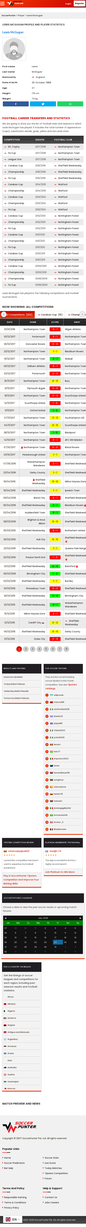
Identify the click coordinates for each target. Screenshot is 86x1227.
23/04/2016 (9, 472)
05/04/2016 (9, 505)
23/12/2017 (9, 351)
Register (79, 3)
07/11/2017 (9, 417)
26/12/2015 (9, 595)
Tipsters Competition (56, 1173)
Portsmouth (38, 336)
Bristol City (39, 497)
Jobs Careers (52, 1202)
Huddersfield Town (35, 512)
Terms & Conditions (15, 1202)
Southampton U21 (74, 417)
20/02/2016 (9, 557)
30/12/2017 (9, 336)
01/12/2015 (9, 638)
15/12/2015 (9, 613)
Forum (48, 1178)
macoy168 (54, 702)
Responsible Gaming (15, 1197)
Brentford (71, 566)
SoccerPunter (9, 15)
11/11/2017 (9, 410)
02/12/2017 (9, 373)
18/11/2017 (10, 395)
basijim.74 (53, 851)
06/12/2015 (9, 631)
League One (13, 159)
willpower (54, 695)
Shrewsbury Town (35, 588)
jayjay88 (53, 723)
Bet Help (8, 1168)
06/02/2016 (9, 573)
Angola (9, 1025)
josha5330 (54, 737)
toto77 (52, 751)
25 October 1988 (41, 82)
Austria (9, 1074)
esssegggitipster (58, 808)
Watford (60, 184)
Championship (14, 171)
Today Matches (53, 1168)
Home (7, 1157)
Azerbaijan (11, 1081)
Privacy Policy (11, 1207)
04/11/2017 (9, 425)
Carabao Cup (13, 165)
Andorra (10, 1018)
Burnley (69, 581)
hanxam (53, 801)
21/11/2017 (10, 388)
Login (68, 3)
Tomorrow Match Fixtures (16, 698)
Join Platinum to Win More (60, 872)
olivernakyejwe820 (16, 851)
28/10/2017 (9, 432)
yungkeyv (54, 779)
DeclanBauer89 (57, 772)
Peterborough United (33, 454)
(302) (17, 314)
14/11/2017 (9, 403)
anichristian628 (57, 709)
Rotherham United (75, 530)
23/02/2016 (10, 548)
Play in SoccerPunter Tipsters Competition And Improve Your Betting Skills (21, 879)
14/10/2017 (9, 439)
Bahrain (9, 1088)
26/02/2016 (9, 539)
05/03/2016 (9, 530)
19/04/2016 (10, 481)
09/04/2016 (9, 497)
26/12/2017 (9, 344)
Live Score (50, 1163)
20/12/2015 (9, 604)
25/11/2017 (9, 380)
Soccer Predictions (14, 1163)
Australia (10, 1067)
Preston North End (35, 557)
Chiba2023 (55, 730)
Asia (8, 1060)
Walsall (69, 358)
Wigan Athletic (73, 329)
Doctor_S (54, 822)
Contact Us (51, 1197)
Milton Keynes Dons (34, 613)
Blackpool (70, 432)
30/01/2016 (9, 588)
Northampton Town (67, 146)
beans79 (54, 794)
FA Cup (10, 153)
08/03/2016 (9, 521)
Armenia (10, 1046)
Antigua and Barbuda (16, 1032)
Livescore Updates (13, 676)
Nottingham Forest (66, 215)
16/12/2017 (9, 358)
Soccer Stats (52, 1157)
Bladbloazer (55, 829)
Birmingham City (36, 573)
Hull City (40, 539)
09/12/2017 (9, 366)
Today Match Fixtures (14, 684)
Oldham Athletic (36, 366)
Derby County (37, 472)
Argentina (11, 1039)
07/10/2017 (10, 447)
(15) (50, 314)
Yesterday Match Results (16, 691)
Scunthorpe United (75, 395)
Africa (8, 996)
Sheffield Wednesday (68, 165)
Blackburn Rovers (74, 351)
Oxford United (37, 410)
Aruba (9, 1053)
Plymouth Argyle (36, 388)
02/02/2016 (9, 581)
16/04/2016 (10, 490)
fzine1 (52, 765)
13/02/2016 (9, 566)
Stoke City (39, 638)
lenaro (53, 744)
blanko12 (54, 716)
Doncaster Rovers (35, 344)
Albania (9, 1003)
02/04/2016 (9, 512)
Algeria (9, 1010)
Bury (67, 380)
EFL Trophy (12, 146)
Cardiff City (36, 622)
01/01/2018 (9, 329)
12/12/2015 (9, 622)
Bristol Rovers (72, 447)
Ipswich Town (72, 490)
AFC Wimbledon (73, 439)
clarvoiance (55, 786)
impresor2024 (56, 758)
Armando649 (56, 815)
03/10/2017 (9, 454)
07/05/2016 (9, 463)
